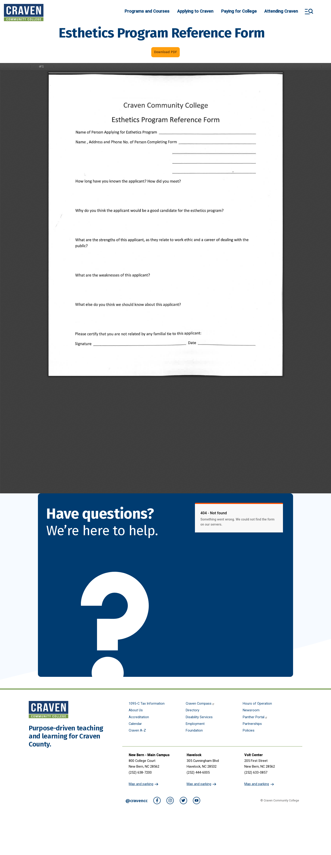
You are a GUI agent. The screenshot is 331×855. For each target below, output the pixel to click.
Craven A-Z (137, 730)
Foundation (194, 730)
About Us (136, 710)
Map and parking (141, 784)
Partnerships (252, 724)
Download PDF (165, 52)
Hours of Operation (257, 704)
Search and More (309, 11)
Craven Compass (200, 704)
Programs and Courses (147, 11)
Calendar (135, 724)
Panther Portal (255, 717)
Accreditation (139, 717)
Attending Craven (281, 11)
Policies (248, 730)
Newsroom (251, 710)
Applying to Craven (195, 11)
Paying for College (239, 11)
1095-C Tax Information (147, 704)
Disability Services (199, 717)
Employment (195, 724)
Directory (192, 710)
